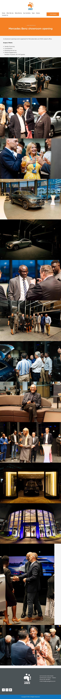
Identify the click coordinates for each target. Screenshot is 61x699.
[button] (53, 14)
